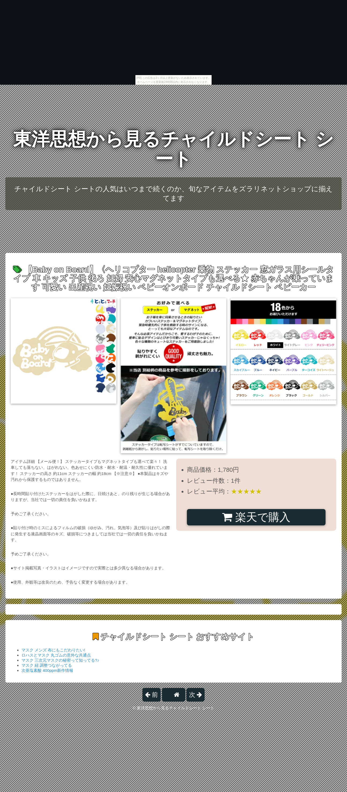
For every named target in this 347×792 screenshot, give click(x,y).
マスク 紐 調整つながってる (46, 665)
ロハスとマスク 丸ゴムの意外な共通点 (56, 655)
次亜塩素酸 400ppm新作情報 (47, 670)
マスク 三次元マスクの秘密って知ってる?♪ (60, 660)
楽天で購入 (256, 517)
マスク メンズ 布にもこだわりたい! (53, 650)
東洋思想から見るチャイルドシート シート (173, 149)
